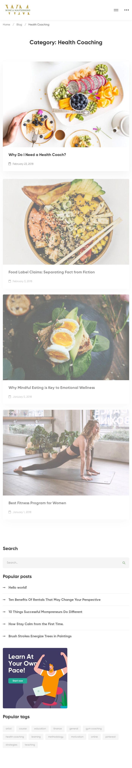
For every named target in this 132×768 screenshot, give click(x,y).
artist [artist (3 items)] (9, 729)
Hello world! (18, 587)
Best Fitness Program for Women (37, 506)
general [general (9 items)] (73, 729)
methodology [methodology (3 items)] (56, 737)
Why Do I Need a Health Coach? (37, 155)
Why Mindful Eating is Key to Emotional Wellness (52, 391)
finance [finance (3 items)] (57, 729)
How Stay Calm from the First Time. (36, 624)
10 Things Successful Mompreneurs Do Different (45, 612)
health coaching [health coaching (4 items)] (15, 737)
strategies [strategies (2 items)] (11, 745)
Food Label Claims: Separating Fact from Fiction (52, 275)
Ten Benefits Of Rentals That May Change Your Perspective (55, 600)
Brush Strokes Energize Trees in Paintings (40, 636)
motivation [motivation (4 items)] (77, 737)
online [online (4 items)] (94, 737)
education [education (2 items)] (40, 729)
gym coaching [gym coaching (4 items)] (94, 729)
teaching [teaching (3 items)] (30, 745)
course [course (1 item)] (23, 729)
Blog (19, 24)
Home (6, 24)
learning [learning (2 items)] (36, 737)
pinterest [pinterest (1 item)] (110, 737)
